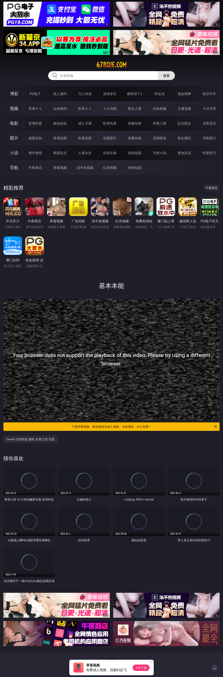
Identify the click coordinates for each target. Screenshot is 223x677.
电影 (14, 123)
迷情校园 (134, 153)
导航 (14, 167)
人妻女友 (85, 153)
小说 (14, 153)
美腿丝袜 (134, 138)
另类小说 (159, 153)
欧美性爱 (110, 123)
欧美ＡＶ (85, 108)
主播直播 (184, 108)
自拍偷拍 (60, 108)
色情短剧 (134, 167)
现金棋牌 (184, 93)
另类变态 (209, 123)
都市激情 (35, 153)
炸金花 (160, 93)
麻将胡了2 (134, 93)
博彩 (14, 93)
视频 (14, 108)
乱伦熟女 (184, 123)
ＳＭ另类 (209, 108)
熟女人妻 (134, 108)
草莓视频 (60, 167)
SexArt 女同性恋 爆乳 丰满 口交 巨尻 (30, 439)
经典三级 (159, 123)
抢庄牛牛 (209, 93)
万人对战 (85, 93)
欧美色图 (85, 138)
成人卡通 (85, 123)
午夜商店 (35, 167)
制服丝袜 (134, 123)
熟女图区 (184, 138)
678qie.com (111, 65)
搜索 (166, 75)
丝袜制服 (159, 108)
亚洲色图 (60, 138)
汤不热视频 (84, 167)
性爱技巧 (209, 153)
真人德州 (60, 93)
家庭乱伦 (60, 153)
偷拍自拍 (60, 123)
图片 (14, 138)
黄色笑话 (184, 153)
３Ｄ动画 (110, 108)
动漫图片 (110, 138)
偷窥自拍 (35, 138)
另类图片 (209, 138)
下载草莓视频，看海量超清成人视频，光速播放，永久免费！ (145, 426)
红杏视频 (110, 167)
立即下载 (141, 668)
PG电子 (35, 93)
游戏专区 (110, 93)
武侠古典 (110, 153)
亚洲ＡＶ (35, 108)
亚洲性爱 (35, 123)
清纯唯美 (159, 138)
